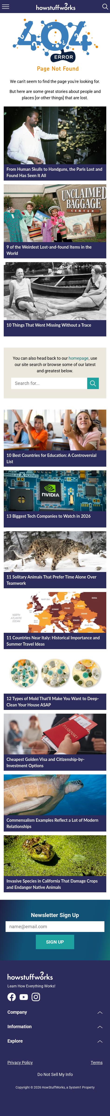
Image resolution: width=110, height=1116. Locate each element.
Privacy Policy (20, 1062)
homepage (79, 358)
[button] (55, 1012)
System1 (75, 1087)
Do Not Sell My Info (55, 1074)
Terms (97, 1062)
